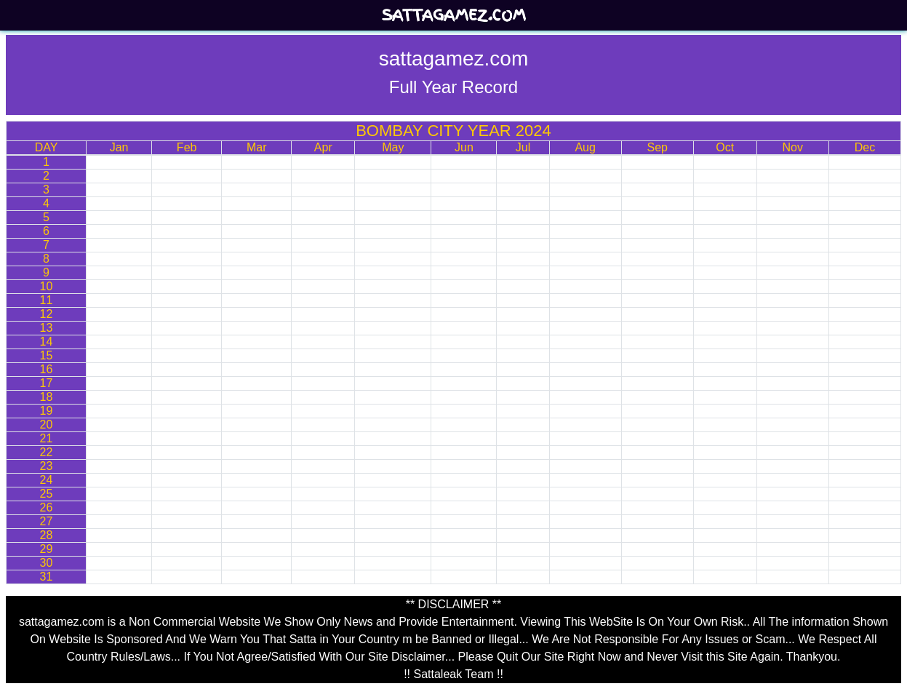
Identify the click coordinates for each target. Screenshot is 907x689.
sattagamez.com (454, 15)
